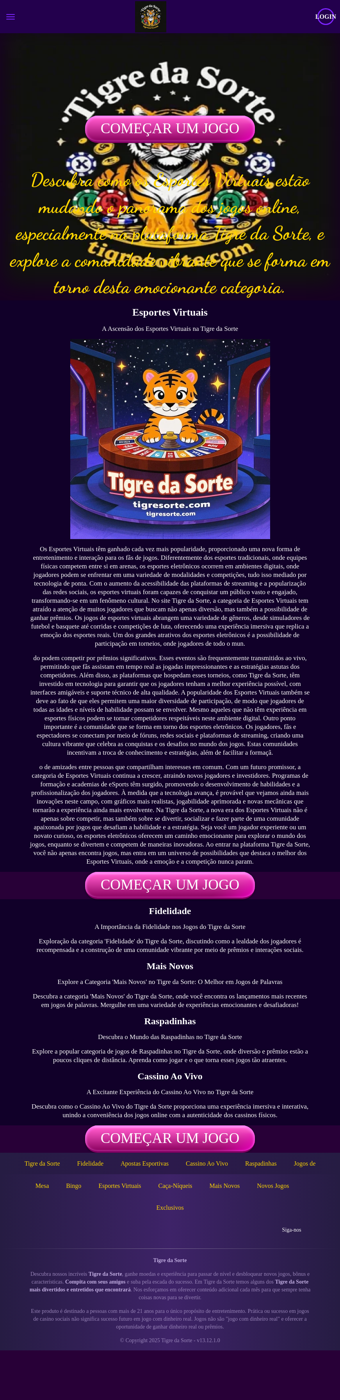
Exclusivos (169, 1207)
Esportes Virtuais (119, 1185)
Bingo (73, 1185)
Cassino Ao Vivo (207, 1163)
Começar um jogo (170, 128)
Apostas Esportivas (145, 1163)
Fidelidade (90, 1163)
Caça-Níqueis (175, 1185)
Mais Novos (224, 1185)
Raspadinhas (261, 1163)
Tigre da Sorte (42, 1163)
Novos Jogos (273, 1185)
